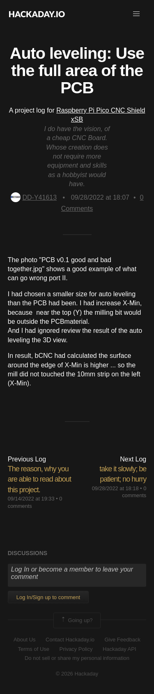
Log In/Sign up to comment (48, 597)
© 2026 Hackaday (77, 674)
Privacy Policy (76, 649)
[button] (136, 14)
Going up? (76, 620)
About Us (24, 639)
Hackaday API (119, 649)
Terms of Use (33, 649)
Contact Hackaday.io (70, 639)
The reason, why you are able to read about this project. (39, 479)
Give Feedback (122, 639)
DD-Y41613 (34, 197)
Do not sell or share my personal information (77, 658)
